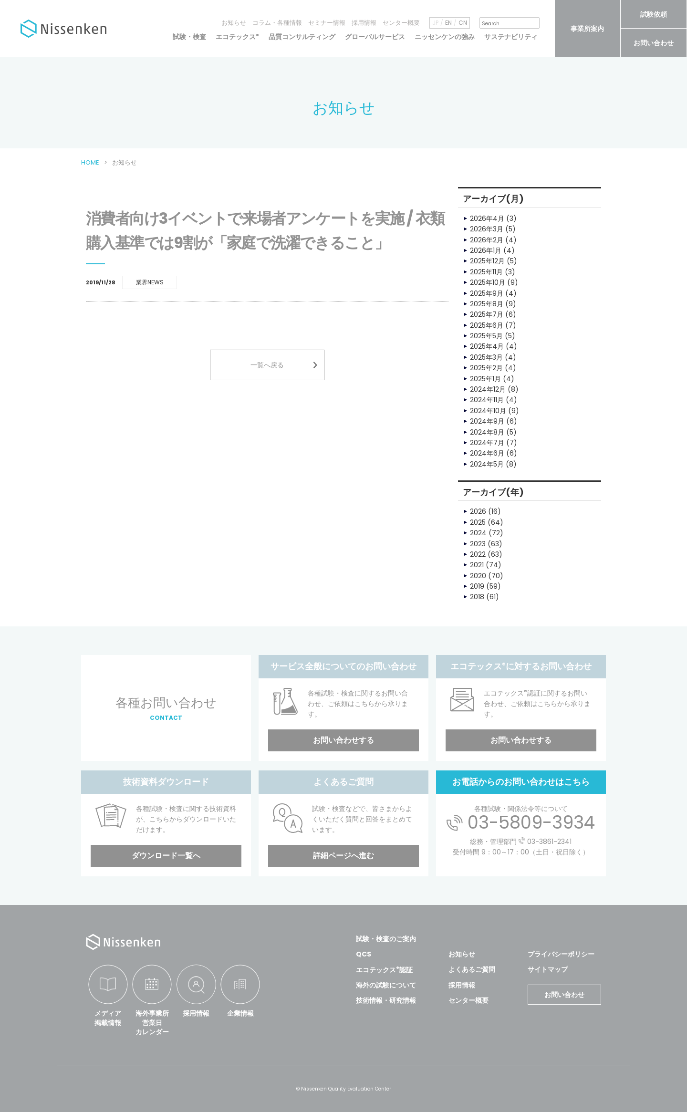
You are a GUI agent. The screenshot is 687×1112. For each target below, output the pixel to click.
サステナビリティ (511, 36)
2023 (478, 544)
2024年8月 (487, 432)
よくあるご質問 (471, 969)
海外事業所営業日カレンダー (152, 1022)
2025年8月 (486, 304)
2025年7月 (486, 314)
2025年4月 (487, 346)
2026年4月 (487, 218)
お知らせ (233, 23)
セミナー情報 (326, 23)
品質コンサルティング (302, 36)
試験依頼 (653, 14)
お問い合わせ (654, 43)
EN (448, 23)
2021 (477, 565)
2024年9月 (487, 421)
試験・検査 (189, 36)
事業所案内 (587, 28)
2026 (478, 511)
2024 (478, 533)
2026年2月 (486, 240)
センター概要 (401, 23)
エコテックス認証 (384, 970)
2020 (478, 576)
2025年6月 (486, 325)
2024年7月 (487, 442)
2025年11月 (486, 272)
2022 (478, 554)
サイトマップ (548, 969)
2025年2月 (486, 368)
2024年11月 (487, 400)
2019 (477, 586)
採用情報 (364, 23)
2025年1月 (485, 379)
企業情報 (240, 1013)
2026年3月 (486, 229)
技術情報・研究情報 (386, 1000)
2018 (477, 597)
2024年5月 (487, 464)
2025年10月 (487, 282)
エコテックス (237, 36)
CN (462, 23)
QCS (363, 954)
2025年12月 (487, 261)
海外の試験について (386, 985)
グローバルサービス (375, 36)
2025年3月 (486, 357)
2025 (478, 522)
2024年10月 (488, 411)
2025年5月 (486, 336)
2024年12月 (488, 389)
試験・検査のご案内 (386, 939)
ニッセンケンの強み (445, 36)
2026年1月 (485, 250)
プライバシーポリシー (561, 954)
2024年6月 (487, 453)
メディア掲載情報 (107, 1018)
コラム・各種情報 (277, 23)
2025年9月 (486, 293)
